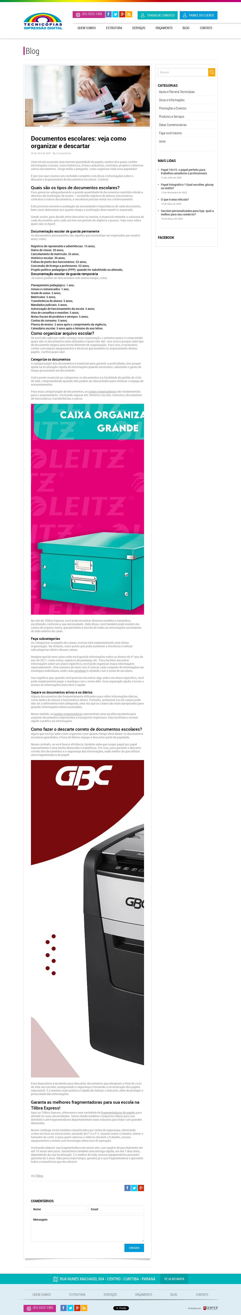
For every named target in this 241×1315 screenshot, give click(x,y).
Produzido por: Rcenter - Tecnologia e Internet (202, 1308)
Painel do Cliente (201, 15)
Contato (206, 28)
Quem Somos (87, 28)
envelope (80, 671)
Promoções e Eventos (173, 108)
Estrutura (114, 28)
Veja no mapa (174, 1279)
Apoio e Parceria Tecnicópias (177, 91)
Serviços (138, 28)
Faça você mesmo (170, 133)
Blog (186, 28)
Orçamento (164, 28)
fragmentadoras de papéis (118, 1112)
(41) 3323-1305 (92, 14)
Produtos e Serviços (171, 116)
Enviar (134, 1248)
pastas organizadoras (68, 714)
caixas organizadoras (102, 391)
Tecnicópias (43, 21)
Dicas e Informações (172, 100)
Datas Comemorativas (173, 124)
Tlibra (39, 1176)
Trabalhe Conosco (161, 15)
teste (162, 141)
